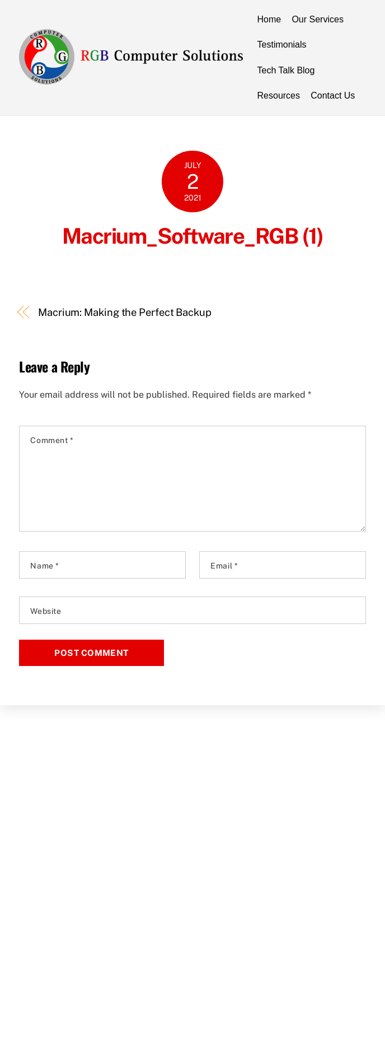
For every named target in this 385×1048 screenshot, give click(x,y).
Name (44, 565)
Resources (278, 95)
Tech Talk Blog (286, 70)
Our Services (317, 19)
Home (269, 19)
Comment (51, 440)
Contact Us (333, 95)
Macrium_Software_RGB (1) (192, 236)
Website (45, 611)
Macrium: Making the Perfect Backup (125, 312)
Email (224, 565)
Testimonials (282, 44)
